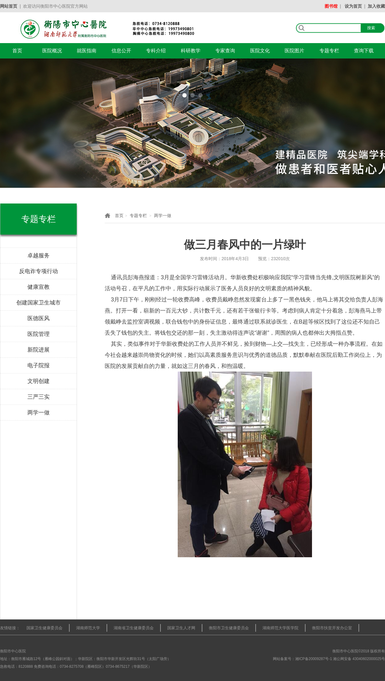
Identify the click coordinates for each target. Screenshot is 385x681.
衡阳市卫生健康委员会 (229, 628)
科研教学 (191, 50)
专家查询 (225, 50)
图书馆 (331, 6)
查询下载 (364, 50)
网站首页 (8, 6)
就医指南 (86, 50)
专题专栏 (329, 50)
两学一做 (162, 215)
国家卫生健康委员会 (44, 628)
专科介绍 (156, 50)
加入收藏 (376, 6)
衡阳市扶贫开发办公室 (332, 628)
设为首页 (353, 6)
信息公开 (121, 50)
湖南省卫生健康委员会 (134, 628)
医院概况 (52, 50)
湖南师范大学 (88, 628)
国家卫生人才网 (181, 628)
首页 (17, 50)
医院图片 (294, 50)
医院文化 (260, 50)
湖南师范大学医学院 (280, 628)
